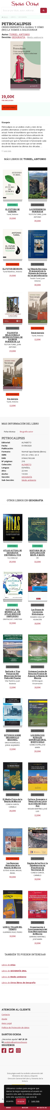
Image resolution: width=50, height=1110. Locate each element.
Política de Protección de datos (15, 1027)
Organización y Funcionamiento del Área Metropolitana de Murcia (37, 930)
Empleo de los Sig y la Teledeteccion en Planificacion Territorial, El (37, 866)
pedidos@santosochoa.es (15, 1042)
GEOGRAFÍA (18, 37)
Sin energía (12, 399)
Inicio (5, 17)
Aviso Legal (7, 1023)
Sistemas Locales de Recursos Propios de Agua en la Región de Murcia (37, 674)
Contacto (6, 1014)
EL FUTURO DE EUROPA (12, 210)
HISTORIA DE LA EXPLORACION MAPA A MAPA (37, 552)
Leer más (35, 1101)
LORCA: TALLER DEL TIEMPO (12, 928)
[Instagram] (18, 1050)
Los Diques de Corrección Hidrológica (37, 611)
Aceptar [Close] (20, 1101)
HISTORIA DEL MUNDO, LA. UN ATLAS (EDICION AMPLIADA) (12, 612)
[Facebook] (4, 1050)
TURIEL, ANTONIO (19, 34)
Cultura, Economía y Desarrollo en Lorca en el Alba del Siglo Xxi (37, 802)
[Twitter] (11, 1050)
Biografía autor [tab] (26, 431)
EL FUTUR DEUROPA (12, 269)
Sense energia (37, 332)
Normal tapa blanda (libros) (34, 451)
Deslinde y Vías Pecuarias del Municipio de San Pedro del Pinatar (12, 674)
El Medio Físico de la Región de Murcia (12, 800)
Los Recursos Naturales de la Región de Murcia (12, 865)
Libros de (8, 965)
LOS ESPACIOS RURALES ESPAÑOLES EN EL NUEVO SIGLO (37, 738)
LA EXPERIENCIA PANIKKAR (37, 210)
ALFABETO (26, 464)
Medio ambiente (35, 37)
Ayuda (4, 1019)
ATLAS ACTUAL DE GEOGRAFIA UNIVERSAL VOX (12, 552)
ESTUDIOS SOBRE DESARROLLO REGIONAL (12, 737)
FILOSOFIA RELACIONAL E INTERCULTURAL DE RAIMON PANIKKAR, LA (13, 337)
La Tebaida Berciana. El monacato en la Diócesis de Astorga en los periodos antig (37, 272)
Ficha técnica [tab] (9, 431)
